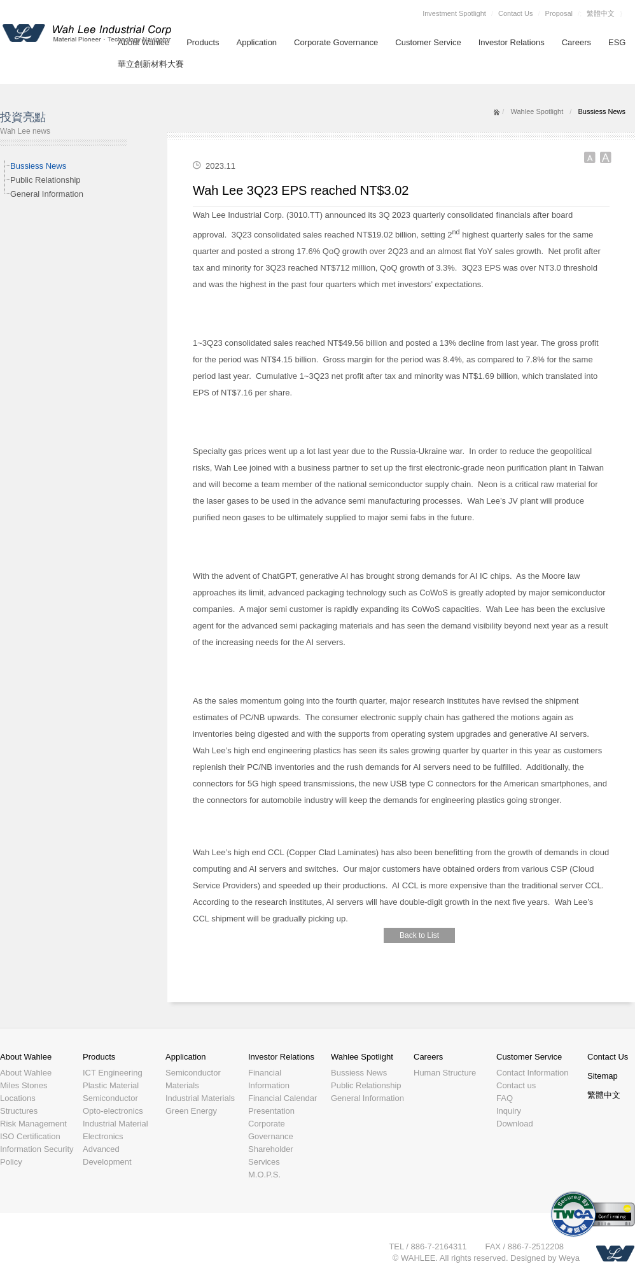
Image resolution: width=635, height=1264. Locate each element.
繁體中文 (601, 13)
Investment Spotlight (454, 13)
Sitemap (602, 1076)
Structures (19, 1111)
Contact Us (515, 13)
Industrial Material (115, 1123)
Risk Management (33, 1123)
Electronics (103, 1136)
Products (202, 42)
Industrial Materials (200, 1098)
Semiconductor (110, 1098)
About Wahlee (26, 1057)
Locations (18, 1098)
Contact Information (532, 1072)
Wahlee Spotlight (536, 111)
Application (257, 42)
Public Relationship (45, 180)
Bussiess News (38, 166)
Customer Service (428, 42)
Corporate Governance (336, 42)
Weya (569, 1258)
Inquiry (508, 1111)
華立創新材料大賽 (151, 64)
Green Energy (191, 1111)
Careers (576, 42)
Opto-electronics (113, 1111)
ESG (616, 42)
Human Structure (445, 1072)
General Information (46, 194)
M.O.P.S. (264, 1174)
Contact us (516, 1085)
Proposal (559, 13)
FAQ (504, 1098)
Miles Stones (23, 1085)
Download (514, 1123)
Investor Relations (511, 42)
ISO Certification (30, 1136)
